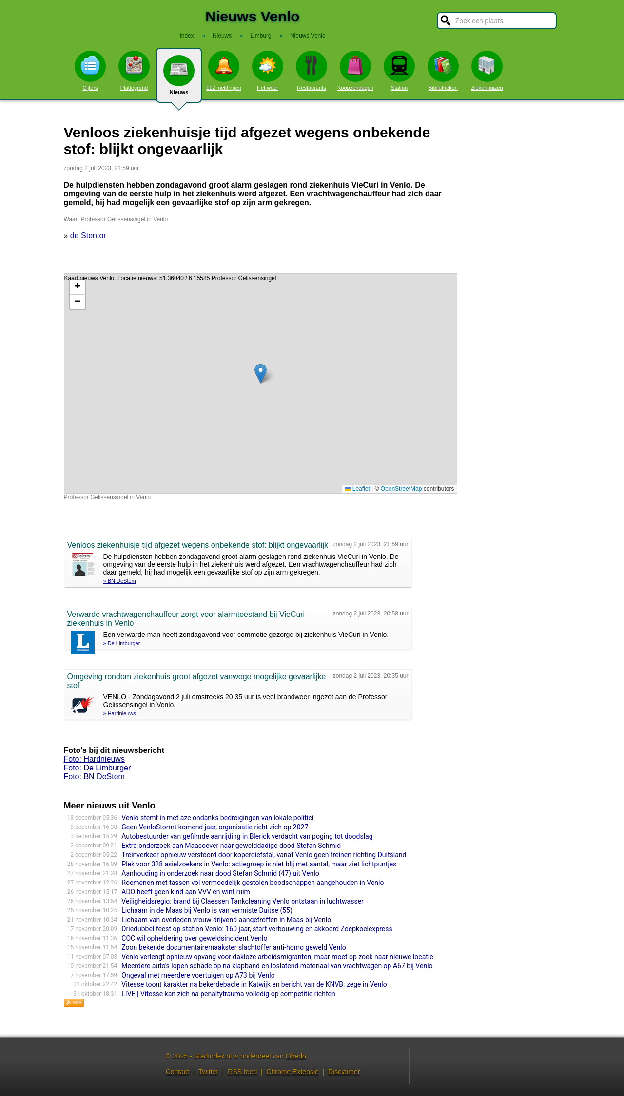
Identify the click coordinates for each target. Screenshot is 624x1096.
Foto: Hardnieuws (94, 759)
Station (399, 71)
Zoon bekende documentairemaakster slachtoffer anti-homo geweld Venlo (233, 947)
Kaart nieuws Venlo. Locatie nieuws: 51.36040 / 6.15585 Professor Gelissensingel (259, 383)
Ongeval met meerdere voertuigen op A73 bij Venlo (197, 975)
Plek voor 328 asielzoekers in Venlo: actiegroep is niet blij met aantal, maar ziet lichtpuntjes (258, 864)
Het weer (267, 71)
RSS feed (242, 1072)
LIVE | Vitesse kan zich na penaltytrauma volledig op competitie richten (228, 994)
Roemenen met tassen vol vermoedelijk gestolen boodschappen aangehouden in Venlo (252, 882)
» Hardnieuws (119, 713)
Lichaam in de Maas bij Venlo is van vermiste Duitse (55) (206, 910)
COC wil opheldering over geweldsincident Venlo (194, 938)
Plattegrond (134, 71)
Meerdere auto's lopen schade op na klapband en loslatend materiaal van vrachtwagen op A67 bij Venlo (276, 966)
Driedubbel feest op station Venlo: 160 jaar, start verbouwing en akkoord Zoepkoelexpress (256, 929)
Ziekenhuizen (487, 71)
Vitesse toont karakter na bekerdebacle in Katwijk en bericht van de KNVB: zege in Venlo (254, 984)
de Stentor (88, 235)
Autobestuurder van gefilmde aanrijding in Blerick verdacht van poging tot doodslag (246, 836)
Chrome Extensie (292, 1072)
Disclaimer (344, 1072)
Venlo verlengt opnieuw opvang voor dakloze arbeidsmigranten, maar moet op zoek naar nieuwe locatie (277, 957)
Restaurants (311, 71)
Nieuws (179, 79)
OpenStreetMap (401, 488)
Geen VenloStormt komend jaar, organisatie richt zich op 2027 (214, 827)
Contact (177, 1072)
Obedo (296, 1056)
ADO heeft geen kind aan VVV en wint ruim (185, 892)
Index (186, 35)
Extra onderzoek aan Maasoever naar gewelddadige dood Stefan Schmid (231, 845)
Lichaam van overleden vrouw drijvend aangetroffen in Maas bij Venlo (226, 919)
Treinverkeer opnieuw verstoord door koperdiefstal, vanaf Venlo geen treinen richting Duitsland (263, 855)
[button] (260, 374)
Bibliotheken (443, 71)
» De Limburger (121, 643)
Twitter (208, 1072)
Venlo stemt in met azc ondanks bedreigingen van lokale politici (217, 818)
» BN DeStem (119, 581)
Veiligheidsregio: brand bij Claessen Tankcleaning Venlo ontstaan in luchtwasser (242, 901)
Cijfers (90, 71)
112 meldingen (223, 71)
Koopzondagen (355, 71)
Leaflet (357, 488)
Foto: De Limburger (97, 768)
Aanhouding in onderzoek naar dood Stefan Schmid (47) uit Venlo (220, 873)
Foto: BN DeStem (94, 776)
